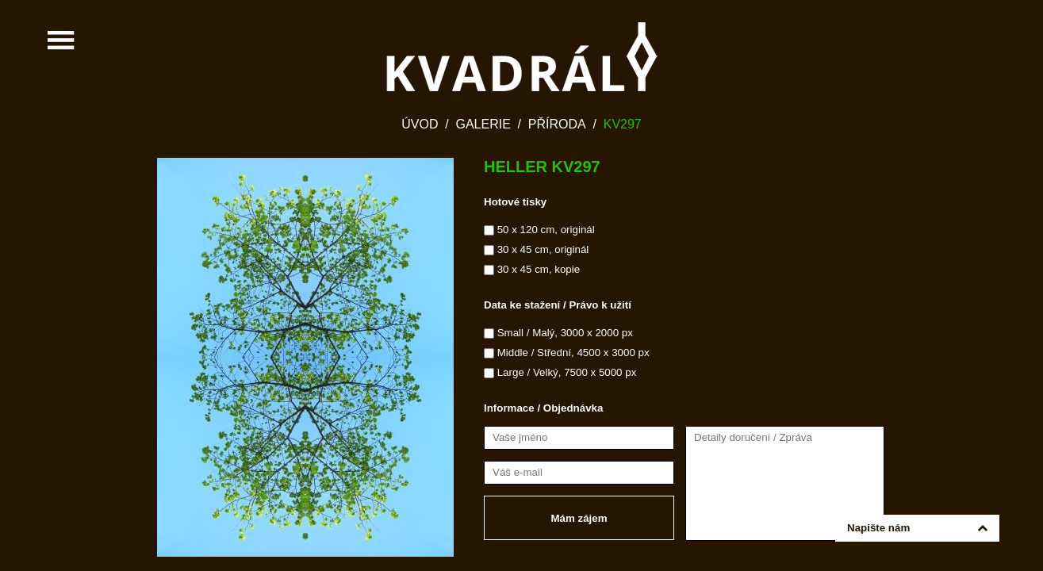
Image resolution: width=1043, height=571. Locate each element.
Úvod (419, 124)
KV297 (623, 124)
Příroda (557, 124)
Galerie (482, 124)
